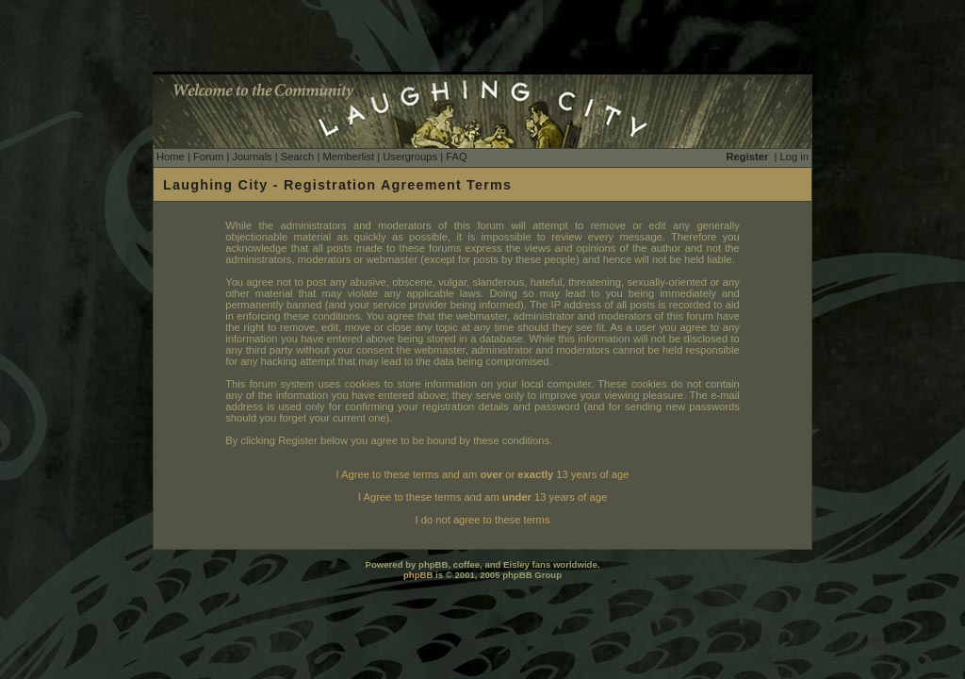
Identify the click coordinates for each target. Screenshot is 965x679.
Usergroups (410, 156)
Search (297, 156)
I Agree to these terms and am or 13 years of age (483, 474)
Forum (208, 156)
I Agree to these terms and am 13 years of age (482, 497)
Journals (251, 156)
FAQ (456, 156)
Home (170, 156)
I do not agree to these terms (482, 519)
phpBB (418, 575)
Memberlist (348, 156)
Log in (794, 156)
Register (748, 156)
